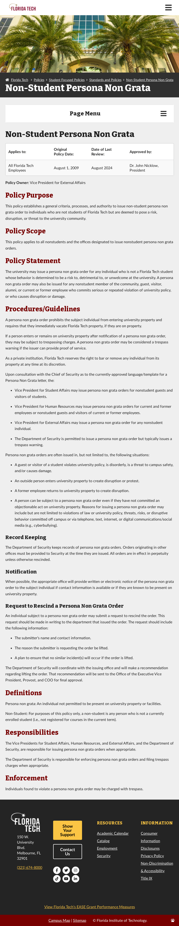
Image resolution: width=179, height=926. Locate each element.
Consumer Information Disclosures (150, 840)
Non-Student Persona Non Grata (149, 80)
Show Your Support (67, 830)
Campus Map (59, 920)
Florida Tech (19, 80)
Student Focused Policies (67, 80)
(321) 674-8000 (29, 867)
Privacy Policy (152, 855)
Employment (107, 848)
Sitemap (79, 920)
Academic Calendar (113, 833)
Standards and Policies (105, 80)
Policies (39, 80)
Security (103, 855)
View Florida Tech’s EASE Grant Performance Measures (89, 906)
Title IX (146, 878)
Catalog (103, 840)
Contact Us (67, 851)
